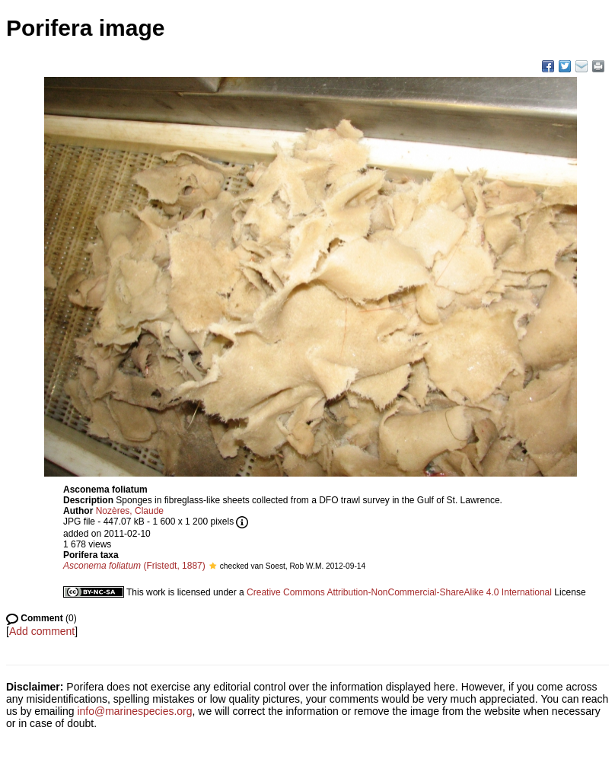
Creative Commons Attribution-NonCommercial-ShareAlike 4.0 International (399, 592)
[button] (213, 565)
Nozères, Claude (130, 511)
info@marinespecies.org (134, 711)
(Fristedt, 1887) (134, 565)
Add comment (42, 631)
